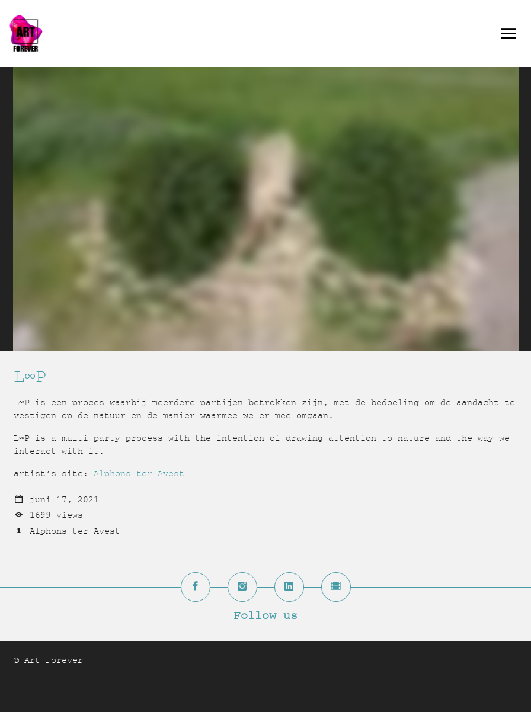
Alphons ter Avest (139, 473)
